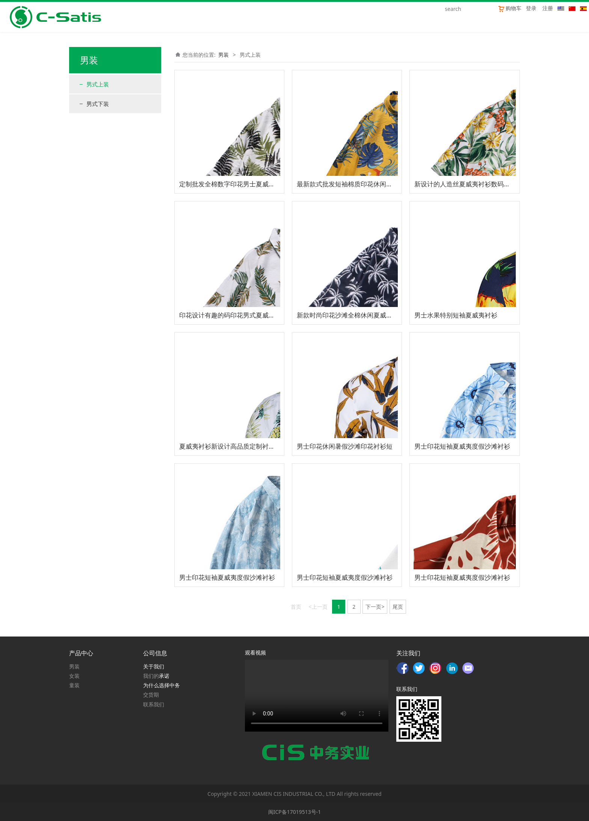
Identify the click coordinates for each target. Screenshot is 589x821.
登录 (531, 8)
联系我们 (153, 704)
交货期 (151, 694)
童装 (74, 685)
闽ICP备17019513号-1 (294, 811)
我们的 (151, 675)
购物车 (509, 8)
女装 (74, 675)
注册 (547, 8)
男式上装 (97, 84)
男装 (223, 54)
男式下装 (97, 103)
